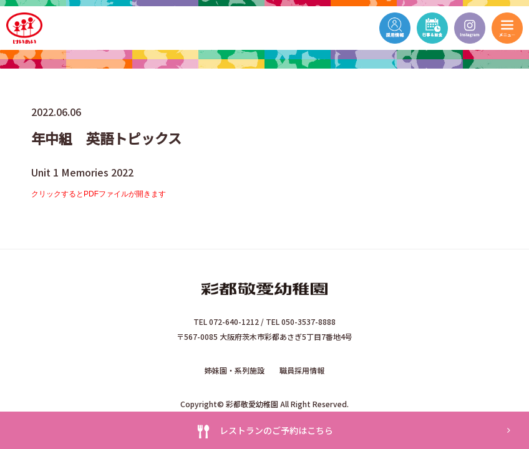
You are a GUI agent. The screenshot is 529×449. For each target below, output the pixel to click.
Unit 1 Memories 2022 (82, 172)
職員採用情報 (301, 370)
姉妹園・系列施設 (234, 370)
